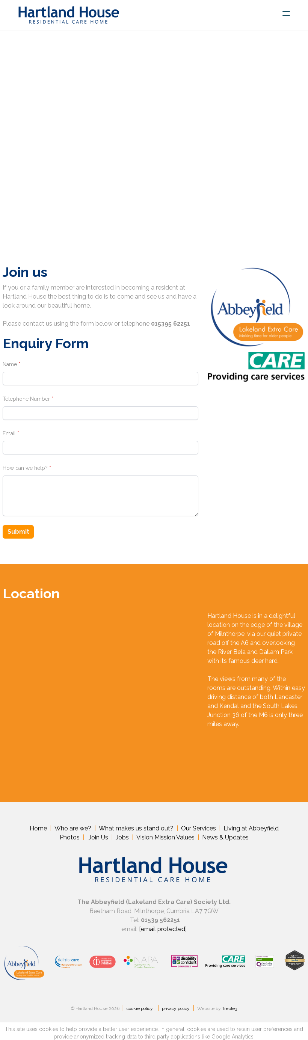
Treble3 (229, 1014)
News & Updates (225, 838)
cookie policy (140, 1014)
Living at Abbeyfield (251, 829)
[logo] (68, 15)
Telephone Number (23, 399)
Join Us (98, 838)
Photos (70, 838)
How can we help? (22, 468)
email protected (163, 931)
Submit (17, 532)
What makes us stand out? (136, 829)
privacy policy (176, 1014)
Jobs (122, 838)
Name (7, 364)
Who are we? (72, 829)
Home (38, 829)
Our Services (198, 829)
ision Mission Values (167, 838)
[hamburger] (286, 13)
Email (6, 433)
